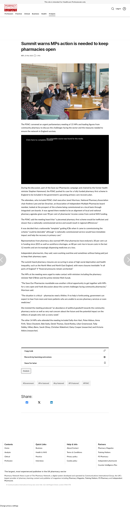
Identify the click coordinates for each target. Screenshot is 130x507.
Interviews (40, 461)
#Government (28, 383)
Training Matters (104, 452)
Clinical (7, 456)
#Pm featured (43, 383)
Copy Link (65, 351)
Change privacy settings (9, 506)
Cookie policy (72, 461)
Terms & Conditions (74, 452)
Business (39, 448)
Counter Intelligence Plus (107, 465)
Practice (39, 456)
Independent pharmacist (107, 461)
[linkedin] (51, 402)
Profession (9, 461)
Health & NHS (41, 452)
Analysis (26, 371)
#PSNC (86, 383)
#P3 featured (74, 383)
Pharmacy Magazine (105, 448)
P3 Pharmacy (103, 456)
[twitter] (39, 402)
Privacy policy (72, 456)
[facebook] (27, 402)
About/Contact (73, 448)
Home (7, 448)
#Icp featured (59, 383)
